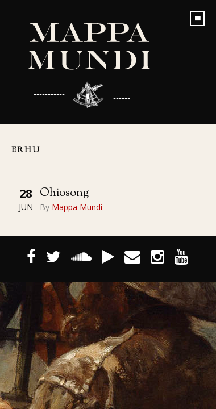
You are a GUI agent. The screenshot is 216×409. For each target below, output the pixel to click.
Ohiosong (64, 193)
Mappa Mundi (77, 207)
